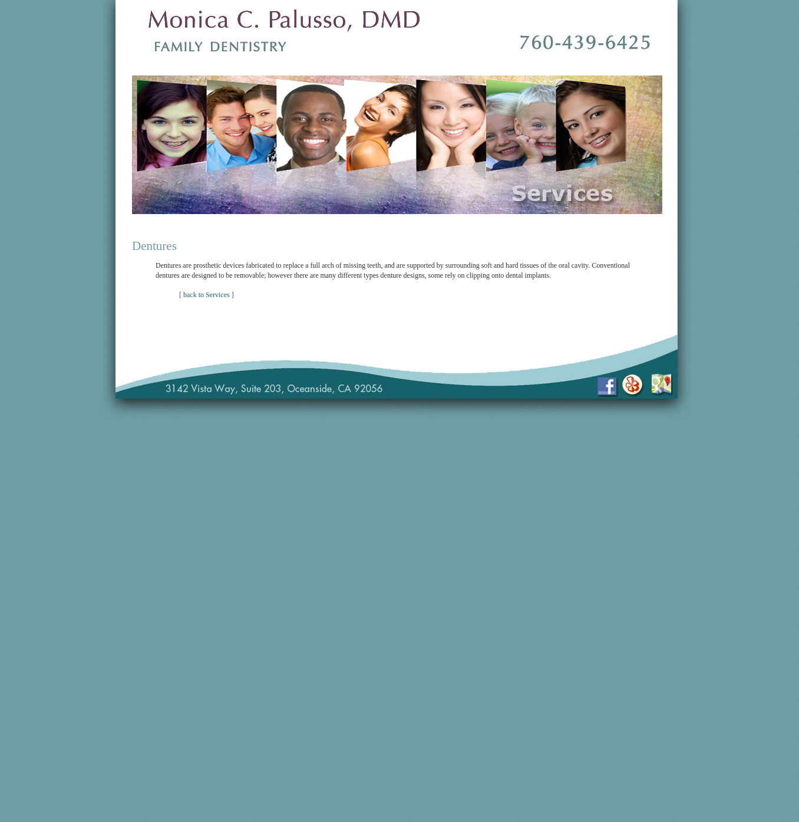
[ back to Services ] (206, 295)
